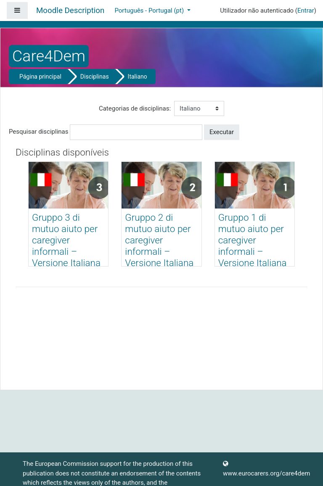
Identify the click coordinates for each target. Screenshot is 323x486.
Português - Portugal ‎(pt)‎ (149, 10)
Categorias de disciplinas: (135, 108)
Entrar (305, 10)
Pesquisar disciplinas (38, 131)
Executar (221, 132)
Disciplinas (94, 76)
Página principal (40, 76)
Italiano (137, 76)
